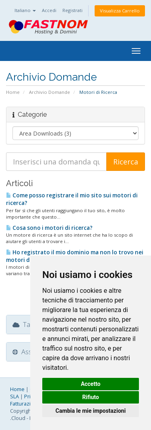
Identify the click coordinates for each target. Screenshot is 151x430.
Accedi (49, 10)
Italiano (25, 10)
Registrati (72, 10)
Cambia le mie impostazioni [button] (91, 411)
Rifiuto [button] (90, 397)
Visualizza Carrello (120, 11)
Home (13, 92)
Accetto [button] (91, 384)
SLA (14, 396)
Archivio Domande (49, 92)
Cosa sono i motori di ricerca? (49, 227)
